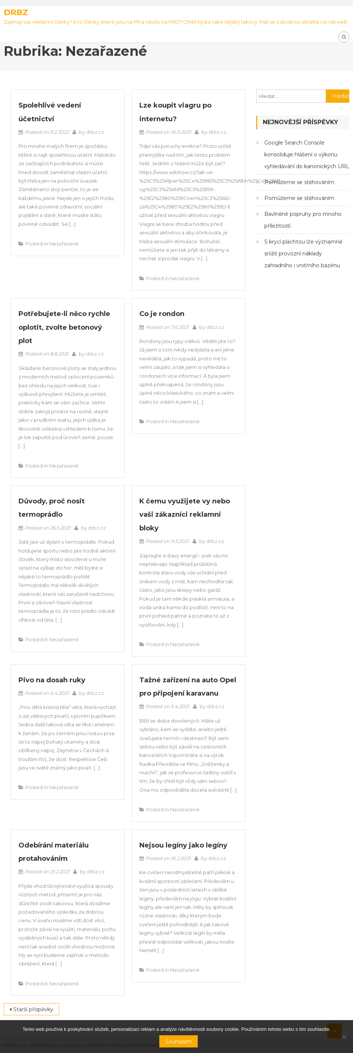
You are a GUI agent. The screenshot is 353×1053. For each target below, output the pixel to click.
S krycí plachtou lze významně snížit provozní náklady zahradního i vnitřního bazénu (303, 253)
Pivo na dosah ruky (51, 680)
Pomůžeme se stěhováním (299, 182)
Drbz (16, 12)
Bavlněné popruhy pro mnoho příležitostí (303, 220)
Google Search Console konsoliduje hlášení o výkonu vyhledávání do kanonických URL (306, 154)
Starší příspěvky (33, 1009)
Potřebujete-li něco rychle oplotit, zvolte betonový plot (64, 327)
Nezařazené (64, 244)
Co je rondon (161, 314)
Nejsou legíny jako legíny (183, 845)
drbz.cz (95, 132)
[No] (343, 1036)
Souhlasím (178, 1041)
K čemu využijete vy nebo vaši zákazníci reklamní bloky (184, 514)
